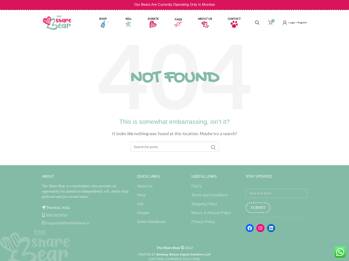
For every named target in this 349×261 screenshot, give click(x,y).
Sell (140, 204)
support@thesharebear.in (68, 223)
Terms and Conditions (209, 195)
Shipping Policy (204, 204)
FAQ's (196, 186)
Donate (143, 213)
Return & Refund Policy (211, 213)
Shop (141, 195)
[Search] (174, 147)
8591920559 (56, 215)
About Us (145, 186)
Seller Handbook (151, 222)
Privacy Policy (203, 222)
